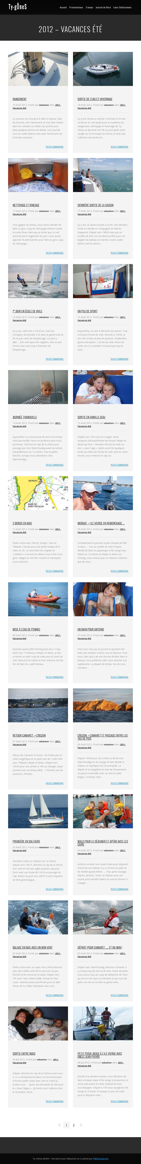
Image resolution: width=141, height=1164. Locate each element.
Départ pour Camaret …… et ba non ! (100, 947)
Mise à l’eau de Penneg (26, 629)
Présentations (76, 7)
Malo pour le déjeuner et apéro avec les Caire (103, 843)
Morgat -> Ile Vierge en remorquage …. (101, 523)
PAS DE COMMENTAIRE (54, 146)
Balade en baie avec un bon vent (33, 947)
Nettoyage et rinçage (26, 205)
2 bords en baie (22, 523)
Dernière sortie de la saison (95, 205)
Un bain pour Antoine (91, 629)
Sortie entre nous (24, 1053)
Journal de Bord (103, 7)
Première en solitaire (26, 841)
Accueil (63, 7)
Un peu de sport (88, 311)
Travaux (89, 7)
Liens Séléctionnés (122, 7)
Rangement (20, 98)
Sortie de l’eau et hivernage (95, 98)
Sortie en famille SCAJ (91, 417)
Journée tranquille (25, 417)
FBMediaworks (100, 1158)
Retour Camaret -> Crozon (29, 735)
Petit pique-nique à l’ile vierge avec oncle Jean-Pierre (100, 1055)
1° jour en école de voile (27, 311)
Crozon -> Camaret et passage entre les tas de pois (103, 737)
